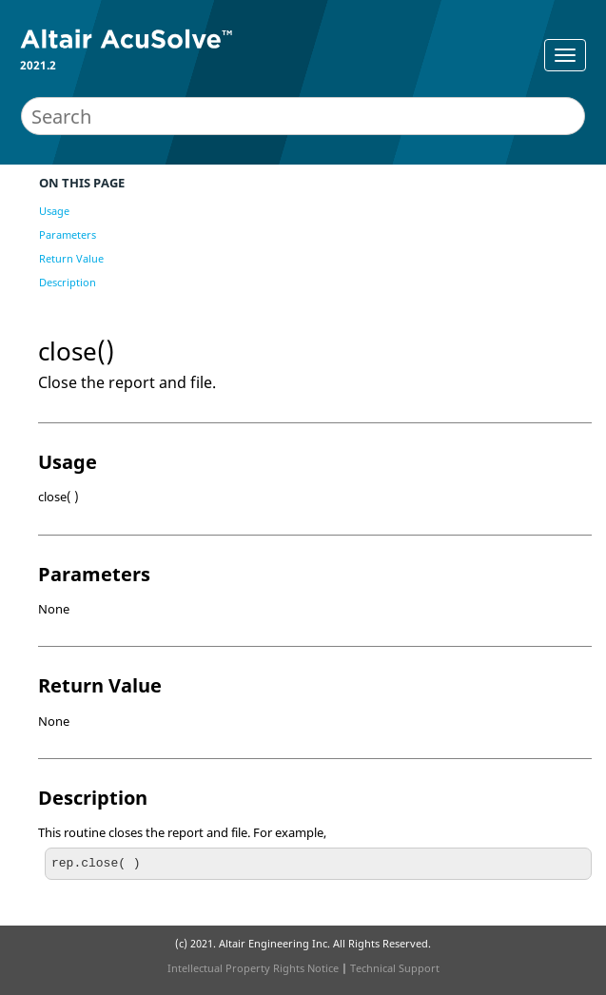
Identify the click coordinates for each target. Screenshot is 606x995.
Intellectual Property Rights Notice (253, 968)
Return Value (71, 258)
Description (67, 282)
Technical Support (395, 968)
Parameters (67, 234)
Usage (54, 211)
